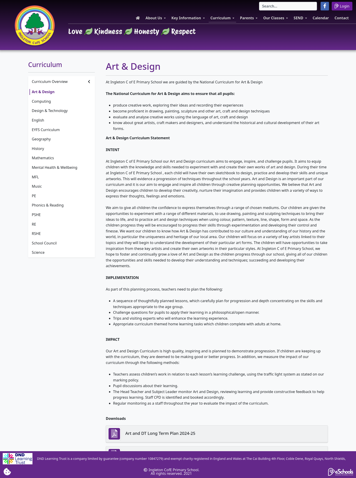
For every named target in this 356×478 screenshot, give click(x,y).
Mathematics (43, 157)
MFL (35, 176)
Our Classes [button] (273, 17)
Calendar (321, 17)
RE (34, 224)
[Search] (288, 6)
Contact (342, 17)
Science (38, 252)
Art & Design (43, 91)
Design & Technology (50, 110)
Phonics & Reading (48, 205)
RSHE (36, 233)
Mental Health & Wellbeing (54, 167)
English (38, 120)
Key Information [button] (186, 17)
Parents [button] (247, 17)
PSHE (36, 214)
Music (37, 186)
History (38, 148)
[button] (325, 6)
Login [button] (342, 6)
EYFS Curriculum (46, 129)
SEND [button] (298, 17)
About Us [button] (154, 17)
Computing (41, 101)
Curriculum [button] (220, 17)
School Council (44, 243)
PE (34, 195)
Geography (41, 139)
